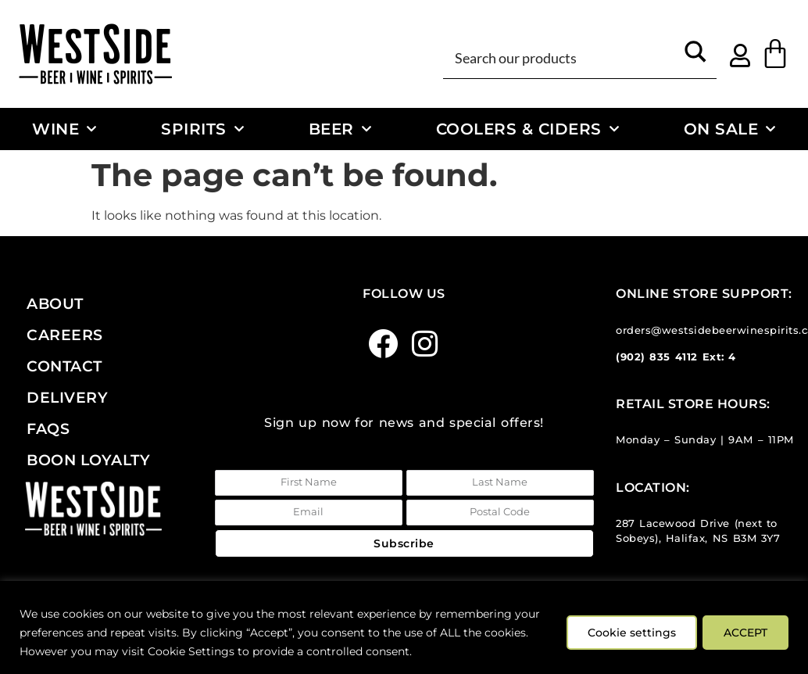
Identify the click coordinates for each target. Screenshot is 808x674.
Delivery (67, 397)
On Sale (730, 129)
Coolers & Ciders (528, 129)
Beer (340, 129)
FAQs (48, 428)
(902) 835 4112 (657, 357)
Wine (64, 129)
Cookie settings (626, 633)
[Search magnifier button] (695, 57)
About (55, 303)
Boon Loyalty (88, 459)
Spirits (202, 129)
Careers (65, 334)
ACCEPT (744, 633)
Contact (64, 366)
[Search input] (562, 57)
